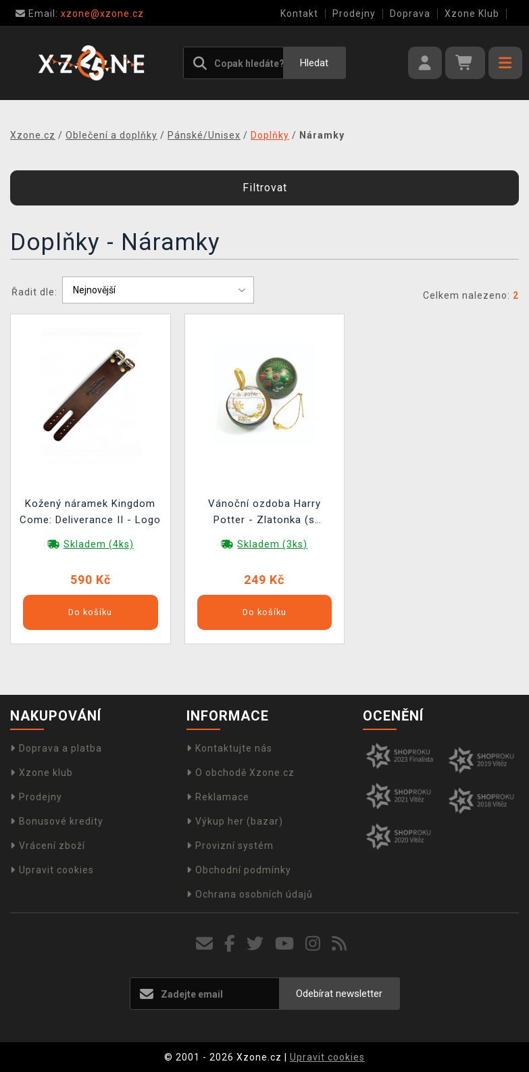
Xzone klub (41, 772)
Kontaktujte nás (229, 748)
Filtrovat (265, 187)
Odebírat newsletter (339, 994)
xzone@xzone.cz (80, 13)
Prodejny (354, 13)
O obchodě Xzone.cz (240, 772)
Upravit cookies (52, 869)
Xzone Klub (472, 13)
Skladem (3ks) (272, 544)
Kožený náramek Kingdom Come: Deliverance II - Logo (90, 511)
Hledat (314, 63)
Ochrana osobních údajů (249, 894)
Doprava (410, 13)
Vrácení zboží (47, 845)
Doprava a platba (56, 748)
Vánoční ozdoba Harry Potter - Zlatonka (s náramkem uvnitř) (264, 513)
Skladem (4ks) (99, 544)
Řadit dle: (34, 292)
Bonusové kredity (56, 821)
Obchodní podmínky (238, 869)
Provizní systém (230, 845)
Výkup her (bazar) (234, 821)
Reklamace (217, 796)
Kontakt (299, 13)
